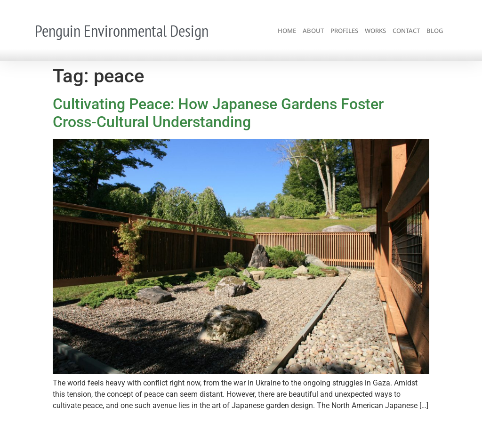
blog (434, 30)
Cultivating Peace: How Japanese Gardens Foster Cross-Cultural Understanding (218, 113)
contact (406, 30)
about (313, 30)
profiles (344, 30)
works (375, 30)
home (287, 30)
